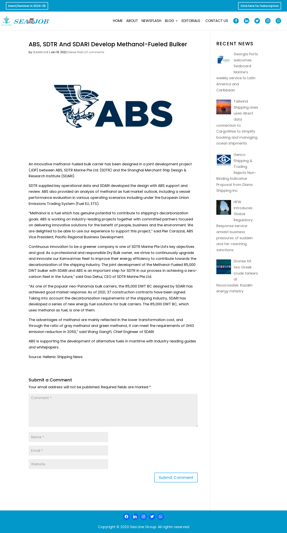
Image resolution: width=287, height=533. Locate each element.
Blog (169, 21)
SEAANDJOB (40, 52)
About (132, 21)
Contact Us (216, 21)
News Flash (76, 52)
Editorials (191, 21)
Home (118, 21)
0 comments (95, 52)
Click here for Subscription (259, 6)
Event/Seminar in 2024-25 (27, 6)
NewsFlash (151, 21)
